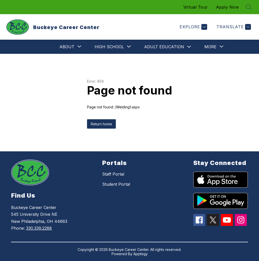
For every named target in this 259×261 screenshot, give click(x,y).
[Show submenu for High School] (109, 47)
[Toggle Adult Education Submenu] (189, 46)
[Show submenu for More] (210, 47)
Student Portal (116, 184)
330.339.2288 (39, 228)
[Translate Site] (233, 27)
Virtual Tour (195, 7)
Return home (101, 124)
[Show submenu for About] (66, 47)
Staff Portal (113, 174)
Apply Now (227, 7)
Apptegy (140, 254)
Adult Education (164, 46)
